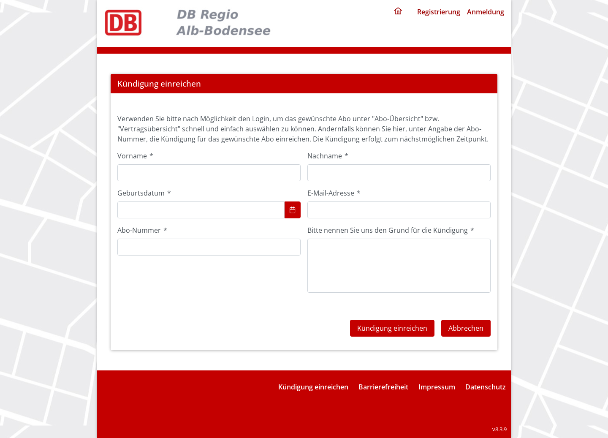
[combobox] (201, 209)
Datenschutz (485, 387)
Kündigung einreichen (313, 387)
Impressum (436, 387)
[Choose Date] (293, 209)
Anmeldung (485, 11)
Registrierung (438, 11)
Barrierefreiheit (383, 387)
